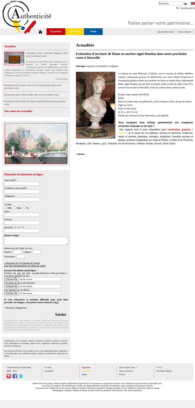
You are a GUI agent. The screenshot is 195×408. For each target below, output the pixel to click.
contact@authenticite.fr (31, 330)
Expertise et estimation (97, 66)
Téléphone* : (10, 196)
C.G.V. (160, 367)
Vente (93, 31)
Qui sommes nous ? (128, 367)
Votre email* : (11, 180)
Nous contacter (184, 32)
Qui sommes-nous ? (166, 32)
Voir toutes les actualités (18, 111)
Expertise (55, 31)
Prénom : (8, 219)
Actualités (10, 46)
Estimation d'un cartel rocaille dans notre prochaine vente (31, 94)
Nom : (7, 211)
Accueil (47, 367)
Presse (122, 374)
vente (137, 133)
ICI (56, 302)
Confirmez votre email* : (16, 188)
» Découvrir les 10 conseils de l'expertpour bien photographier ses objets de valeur (25, 264)
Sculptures (114, 66)
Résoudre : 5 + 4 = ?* (14, 227)
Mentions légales (164, 371)
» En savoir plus (61, 79)
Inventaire (75, 31)
